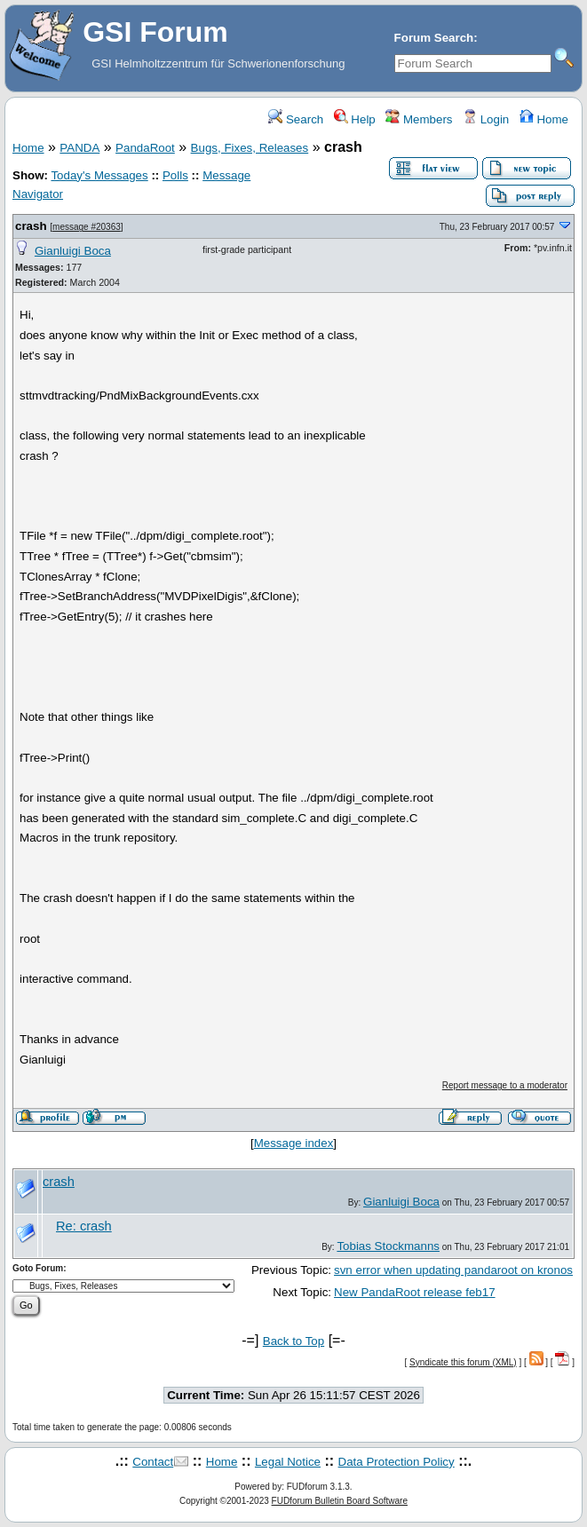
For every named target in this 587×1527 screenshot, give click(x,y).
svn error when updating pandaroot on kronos (453, 1270)
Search (295, 119)
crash (31, 226)
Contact (152, 1461)
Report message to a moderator (504, 1085)
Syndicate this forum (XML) (463, 1362)
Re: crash (84, 1226)
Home (544, 119)
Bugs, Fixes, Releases (250, 147)
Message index (294, 1143)
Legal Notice (288, 1461)
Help (355, 119)
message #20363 (86, 227)
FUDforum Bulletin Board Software (340, 1501)
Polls (175, 175)
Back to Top (293, 1341)
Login (486, 119)
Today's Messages (99, 175)
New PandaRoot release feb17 (415, 1292)
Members (418, 119)
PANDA (79, 147)
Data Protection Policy (396, 1461)
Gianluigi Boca (73, 250)
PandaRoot (145, 147)
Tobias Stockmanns (388, 1246)
